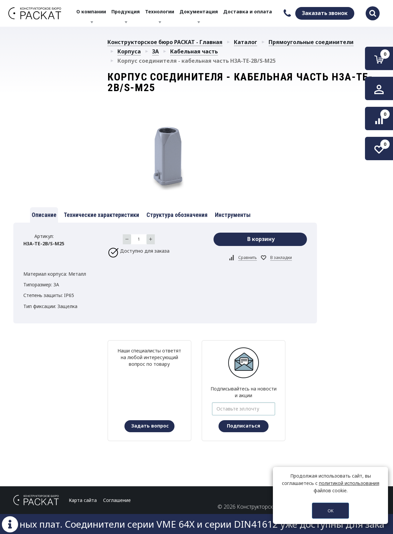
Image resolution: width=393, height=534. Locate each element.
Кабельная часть (194, 51)
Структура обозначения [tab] (177, 214)
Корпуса (129, 51)
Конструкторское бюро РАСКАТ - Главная (165, 42)
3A (155, 51)
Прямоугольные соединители (311, 42)
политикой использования (349, 483)
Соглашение (117, 500)
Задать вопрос (150, 426)
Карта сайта (83, 500)
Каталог (245, 42)
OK (331, 511)
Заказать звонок (325, 13)
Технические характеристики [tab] (101, 214)
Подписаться (243, 426)
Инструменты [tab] (233, 214)
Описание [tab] (44, 214)
